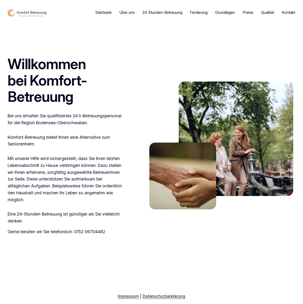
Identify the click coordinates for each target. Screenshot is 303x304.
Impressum (128, 296)
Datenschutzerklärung (164, 296)
